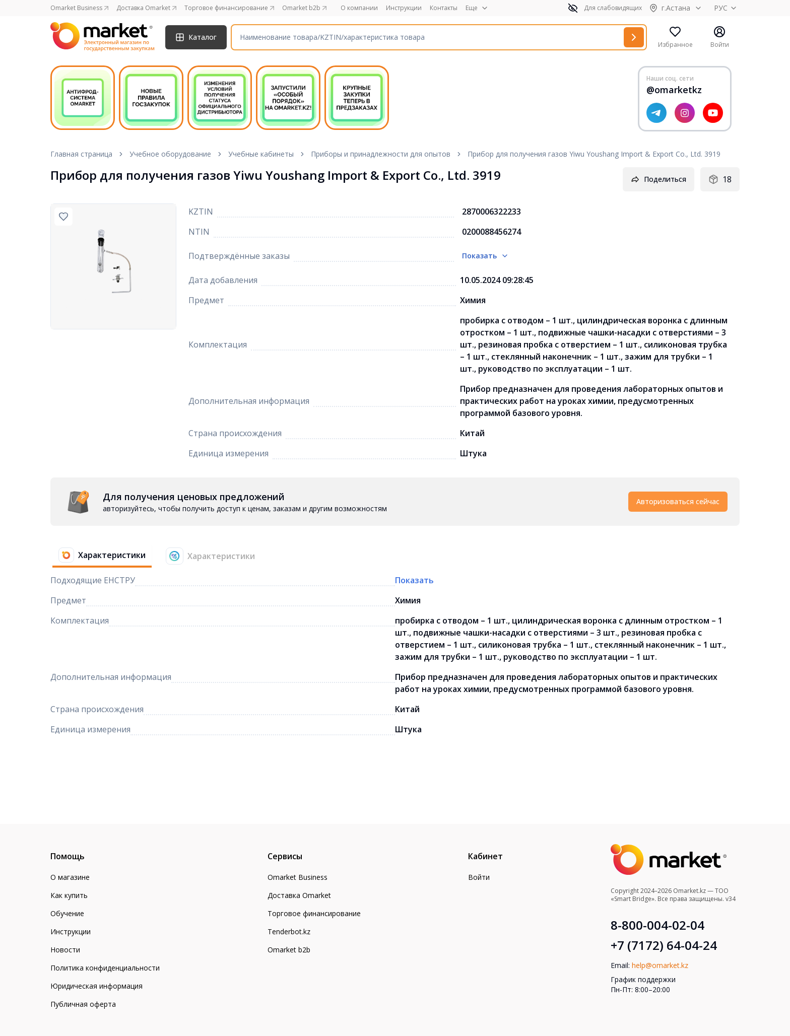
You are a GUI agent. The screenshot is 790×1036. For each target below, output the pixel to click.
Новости (65, 949)
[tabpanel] (395, 501)
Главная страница (81, 154)
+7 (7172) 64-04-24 (664, 945)
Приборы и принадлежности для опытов (380, 154)
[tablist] (156, 556)
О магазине (70, 877)
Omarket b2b (289, 949)
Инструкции (404, 8)
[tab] (98, 556)
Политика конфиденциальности (105, 968)
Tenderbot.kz (289, 931)
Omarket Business (297, 877)
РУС (727, 8)
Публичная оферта (83, 1004)
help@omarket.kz (660, 965)
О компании (359, 8)
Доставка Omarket (299, 895)
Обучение (67, 913)
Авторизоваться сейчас (677, 501)
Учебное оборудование (170, 154)
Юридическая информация (96, 986)
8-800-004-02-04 (657, 925)
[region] (113, 266)
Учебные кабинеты (261, 154)
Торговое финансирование (314, 913)
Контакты (443, 8)
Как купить (69, 895)
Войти (479, 877)
